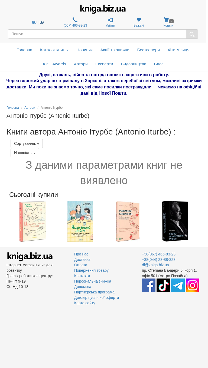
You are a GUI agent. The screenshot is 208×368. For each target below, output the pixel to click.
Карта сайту (84, 303)
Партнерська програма (94, 292)
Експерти (104, 64)
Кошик (168, 22)
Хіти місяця (179, 49)
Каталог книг (54, 49)
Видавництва (133, 64)
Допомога (82, 286)
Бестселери (148, 49)
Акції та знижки (114, 49)
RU (34, 23)
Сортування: (26, 143)
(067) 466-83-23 (75, 22)
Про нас (81, 254)
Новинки (84, 49)
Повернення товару (91, 270)
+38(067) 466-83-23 (159, 254)
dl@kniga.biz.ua (155, 265)
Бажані (139, 22)
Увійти (110, 22)
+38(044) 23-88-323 (159, 259)
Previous (7, 221)
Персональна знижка (92, 281)
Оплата (80, 265)
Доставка (82, 259)
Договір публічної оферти (96, 297)
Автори (81, 64)
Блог (158, 64)
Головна (24, 49)
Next (200, 221)
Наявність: (25, 153)
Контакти (82, 276)
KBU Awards (54, 64)
